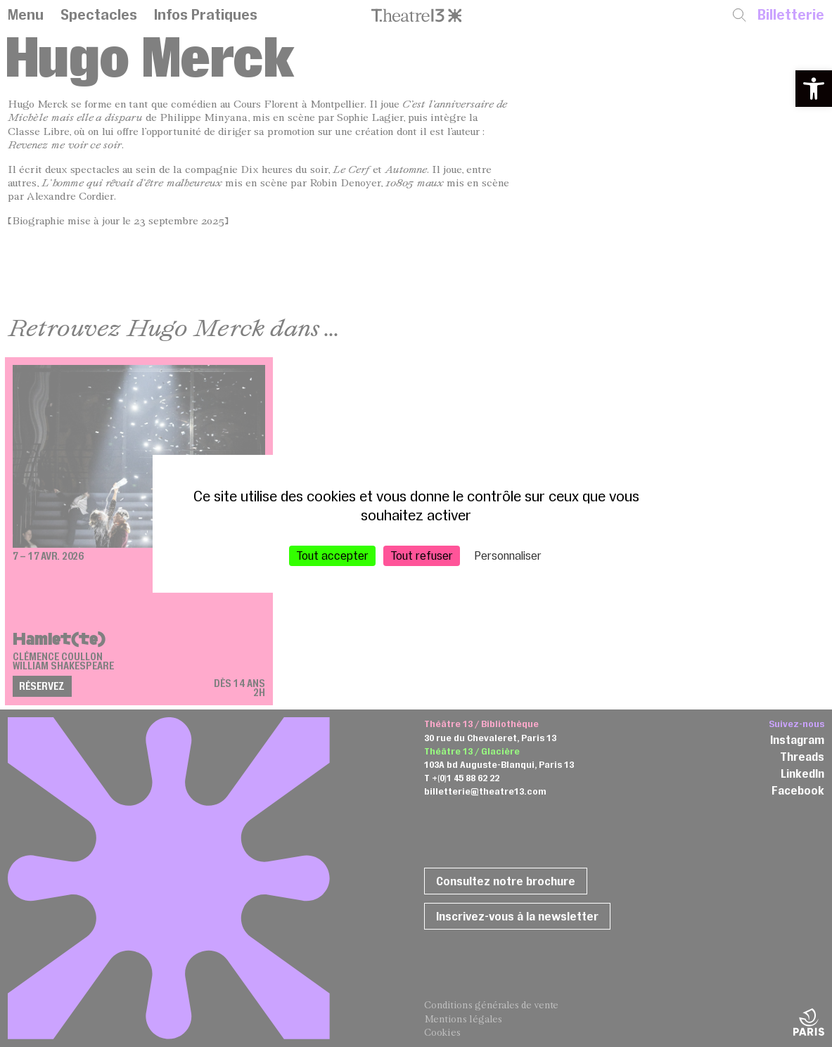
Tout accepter (332, 555)
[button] (813, 88)
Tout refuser (421, 555)
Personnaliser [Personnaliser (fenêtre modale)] (508, 555)
